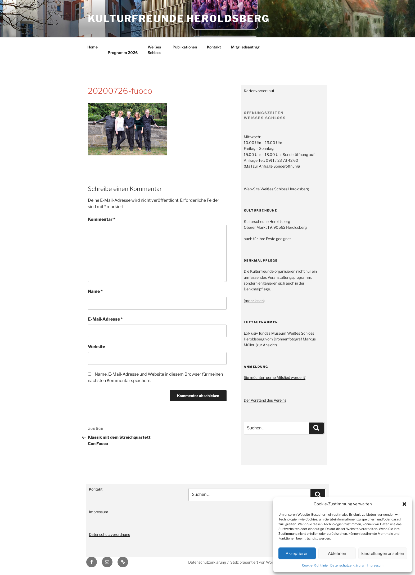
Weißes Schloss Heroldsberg (284, 189)
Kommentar (101, 219)
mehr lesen (254, 300)
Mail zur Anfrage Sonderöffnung (272, 166)
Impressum (375, 565)
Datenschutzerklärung (347, 565)
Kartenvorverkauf (259, 90)
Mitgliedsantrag (245, 47)
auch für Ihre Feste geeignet (267, 238)
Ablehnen (337, 553)
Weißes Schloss (154, 50)
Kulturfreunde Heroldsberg (179, 18)
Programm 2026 (123, 52)
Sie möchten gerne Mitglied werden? (274, 377)
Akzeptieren (297, 553)
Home (92, 47)
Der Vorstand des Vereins (265, 400)
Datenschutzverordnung (109, 534)
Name (95, 291)
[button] (404, 504)
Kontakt (214, 47)
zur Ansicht (266, 345)
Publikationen (185, 47)
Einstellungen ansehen (382, 553)
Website (96, 346)
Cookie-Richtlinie (315, 565)
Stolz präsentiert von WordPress (257, 562)
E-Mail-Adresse (105, 319)
